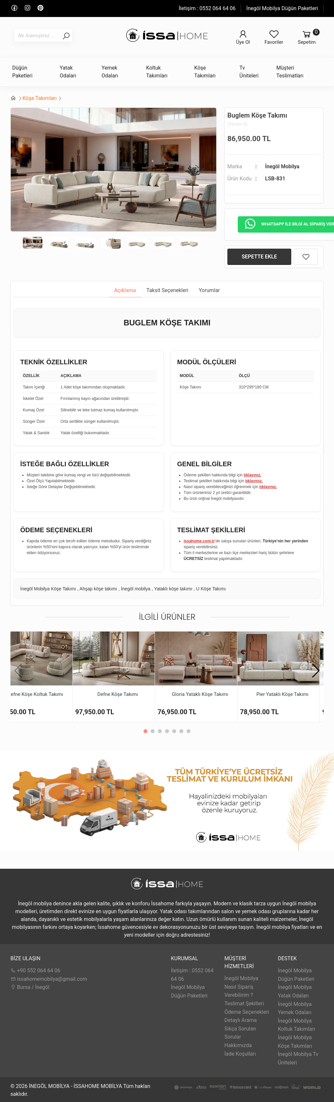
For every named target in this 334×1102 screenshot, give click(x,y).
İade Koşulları (240, 1054)
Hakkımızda (238, 1045)
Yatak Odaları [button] (68, 72)
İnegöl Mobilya (282, 166)
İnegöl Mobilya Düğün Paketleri (282, 8)
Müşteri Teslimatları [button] (289, 72)
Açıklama (125, 290)
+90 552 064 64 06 (35, 970)
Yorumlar (209, 290)
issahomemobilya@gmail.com (48, 979)
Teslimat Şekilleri (244, 1003)
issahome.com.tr (199, 541)
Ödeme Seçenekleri (246, 1012)
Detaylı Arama (240, 1020)
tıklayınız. (252, 475)
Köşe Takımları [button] (205, 72)
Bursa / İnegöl (29, 987)
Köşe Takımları (40, 98)
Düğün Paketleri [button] (22, 72)
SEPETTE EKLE (259, 257)
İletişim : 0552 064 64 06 (207, 8)
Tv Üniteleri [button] (249, 72)
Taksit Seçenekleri (167, 290)
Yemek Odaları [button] (109, 72)
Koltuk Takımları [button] (156, 72)
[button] (315, 671)
